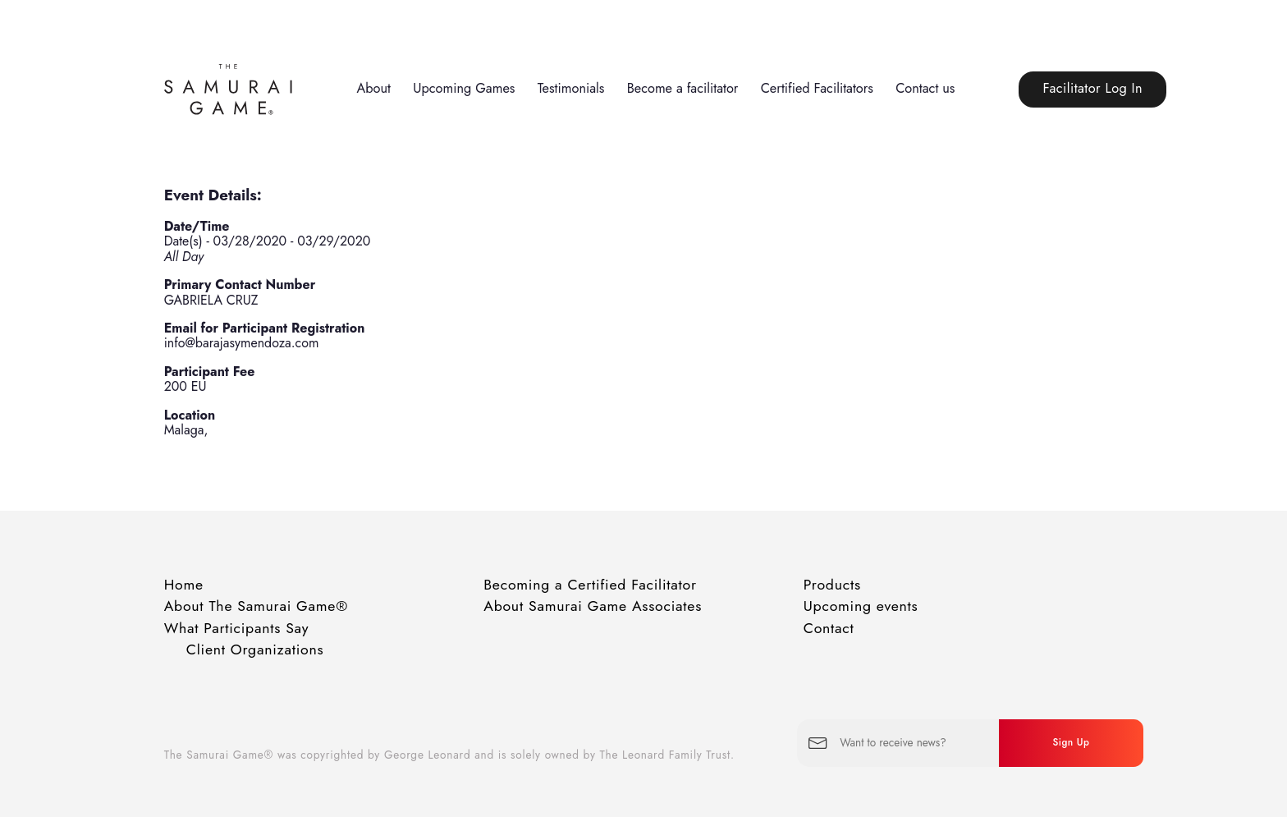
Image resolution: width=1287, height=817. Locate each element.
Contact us (925, 88)
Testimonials (571, 88)
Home (184, 584)
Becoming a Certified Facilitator (590, 584)
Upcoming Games (464, 88)
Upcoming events (861, 606)
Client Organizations (255, 649)
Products (832, 584)
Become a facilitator (683, 88)
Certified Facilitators (817, 88)
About (373, 88)
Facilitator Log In (1092, 88)
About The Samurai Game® (256, 606)
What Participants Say (236, 628)
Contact (829, 628)
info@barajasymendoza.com (241, 342)
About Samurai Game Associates (592, 606)
